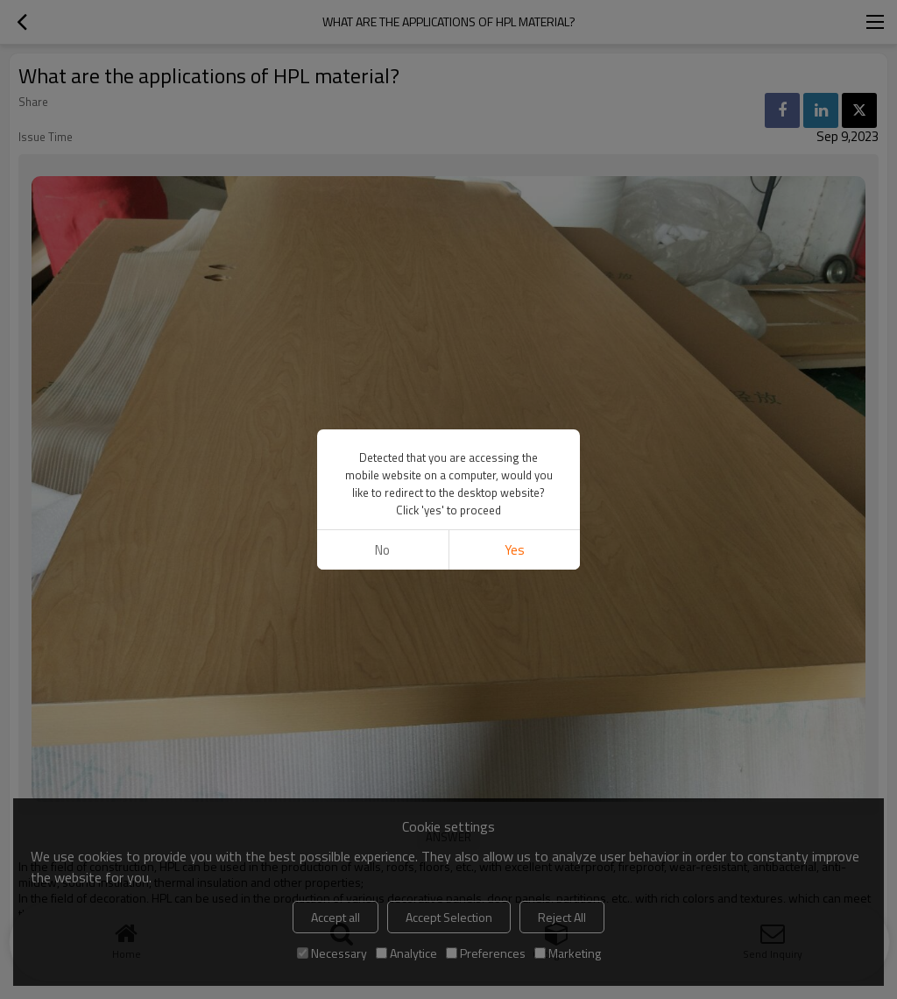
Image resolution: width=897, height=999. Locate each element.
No (382, 550)
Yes (515, 550)
